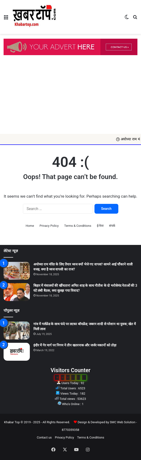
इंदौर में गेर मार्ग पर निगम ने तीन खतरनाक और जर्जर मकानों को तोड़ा (74, 345)
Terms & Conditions (77, 225)
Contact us (44, 437)
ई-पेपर (100, 225)
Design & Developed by (94, 422)
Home (30, 225)
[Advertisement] (70, 98)
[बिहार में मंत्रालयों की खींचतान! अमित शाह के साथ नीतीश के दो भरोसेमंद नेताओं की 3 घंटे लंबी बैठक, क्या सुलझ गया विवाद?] (17, 292)
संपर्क (112, 225)
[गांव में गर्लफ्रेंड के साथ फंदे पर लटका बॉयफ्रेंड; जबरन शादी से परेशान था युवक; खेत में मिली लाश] (17, 330)
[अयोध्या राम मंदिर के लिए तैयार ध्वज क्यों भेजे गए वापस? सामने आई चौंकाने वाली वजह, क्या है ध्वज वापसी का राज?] (17, 271)
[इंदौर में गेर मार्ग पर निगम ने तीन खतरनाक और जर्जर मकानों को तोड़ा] (17, 352)
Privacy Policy (49, 225)
